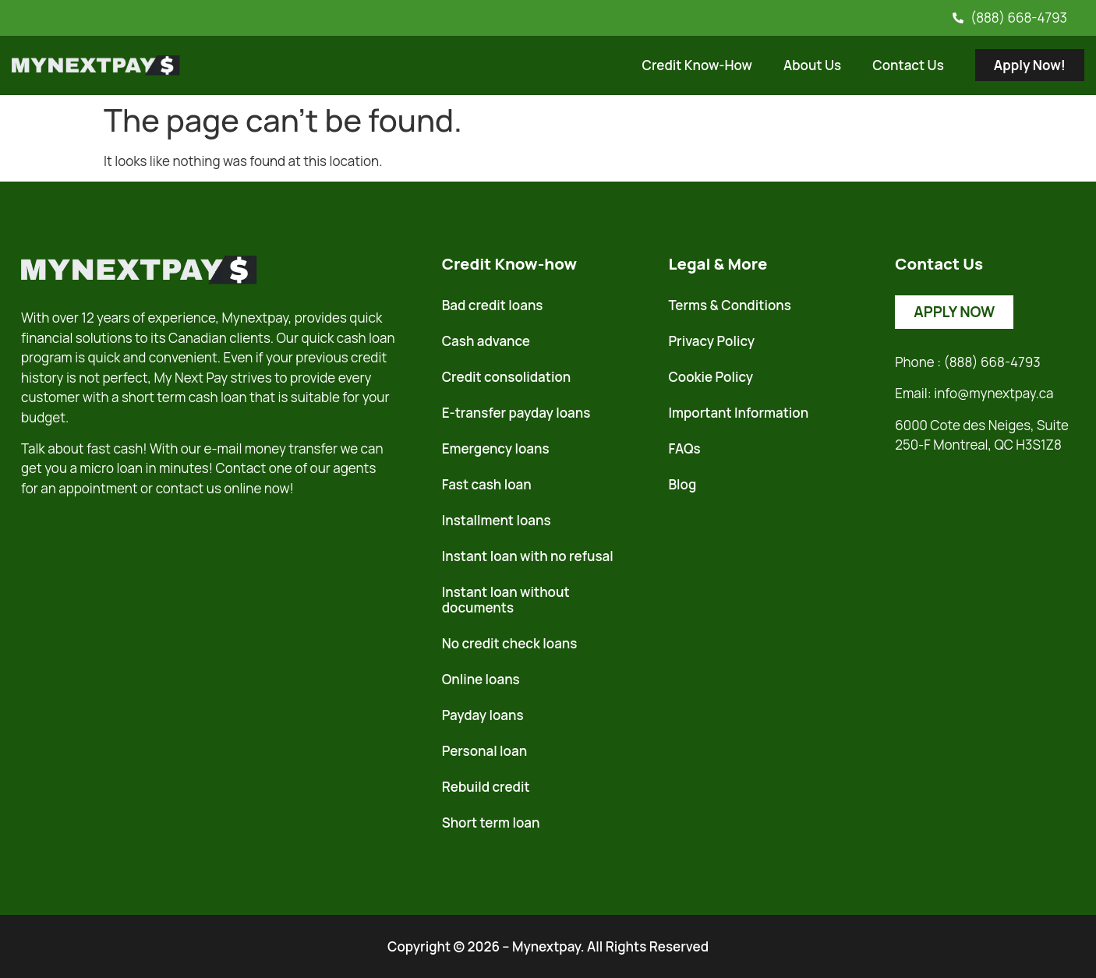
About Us (812, 65)
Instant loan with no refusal (527, 556)
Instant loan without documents (506, 599)
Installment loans (496, 520)
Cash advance (486, 341)
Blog (682, 484)
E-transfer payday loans (516, 413)
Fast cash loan (487, 484)
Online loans (481, 679)
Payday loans (483, 715)
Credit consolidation (506, 377)
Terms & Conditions (729, 305)
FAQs (684, 448)
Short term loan (491, 822)
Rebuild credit (486, 787)
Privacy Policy (711, 341)
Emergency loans (496, 448)
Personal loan (484, 751)
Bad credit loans (492, 305)
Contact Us (908, 65)
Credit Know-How (697, 65)
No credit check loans (510, 643)
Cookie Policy (710, 377)
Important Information (738, 413)
